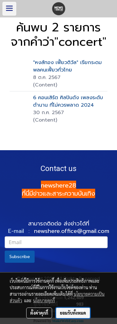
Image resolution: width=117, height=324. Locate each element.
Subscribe (19, 256)
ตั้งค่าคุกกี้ (39, 313)
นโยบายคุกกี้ (44, 300)
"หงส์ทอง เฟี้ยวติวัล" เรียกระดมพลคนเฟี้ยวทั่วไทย (67, 66)
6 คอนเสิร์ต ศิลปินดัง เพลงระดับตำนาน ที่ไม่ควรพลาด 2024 (68, 101)
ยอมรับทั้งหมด (73, 313)
